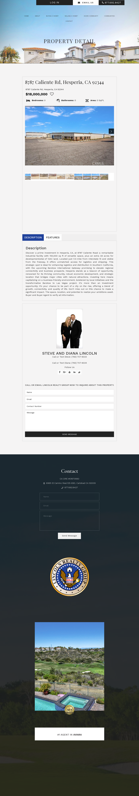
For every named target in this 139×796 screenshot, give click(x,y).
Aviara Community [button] (91, 16)
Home (26, 16)
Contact (69, 21)
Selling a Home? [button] (71, 16)
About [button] (37, 16)
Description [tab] (33, 237)
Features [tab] (53, 237)
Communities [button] (109, 16)
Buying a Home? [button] (52, 16)
